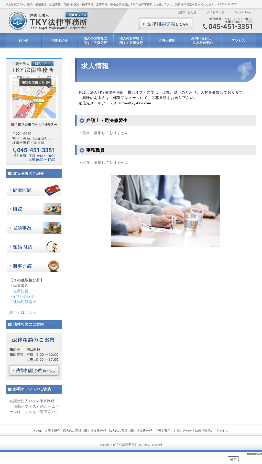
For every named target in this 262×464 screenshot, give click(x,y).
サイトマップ (215, 12)
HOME (23, 41)
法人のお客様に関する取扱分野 (131, 40)
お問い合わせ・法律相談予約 (202, 40)
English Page (242, 12)
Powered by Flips (254, 453)
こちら (30, 312)
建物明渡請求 (24, 301)
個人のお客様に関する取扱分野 (95, 40)
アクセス (238, 40)
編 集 (233, 459)
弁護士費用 (167, 40)
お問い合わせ (187, 12)
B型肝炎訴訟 (24, 296)
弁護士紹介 (59, 40)
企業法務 (21, 291)
